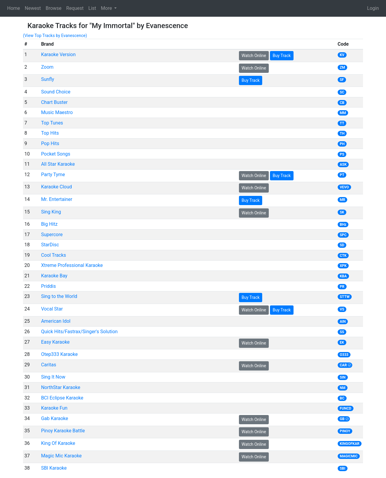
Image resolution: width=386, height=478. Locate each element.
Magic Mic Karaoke (61, 456)
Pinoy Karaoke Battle (63, 431)
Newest (33, 8)
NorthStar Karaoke (60, 387)
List (92, 8)
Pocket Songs (55, 154)
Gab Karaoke (54, 418)
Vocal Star (52, 309)
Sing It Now (53, 377)
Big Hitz (49, 224)
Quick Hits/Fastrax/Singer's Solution (79, 331)
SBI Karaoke (54, 468)
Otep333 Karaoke (59, 354)
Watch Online (254, 55)
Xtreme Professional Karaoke (72, 265)
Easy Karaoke (55, 342)
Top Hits (50, 133)
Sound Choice (55, 92)
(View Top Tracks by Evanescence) (55, 35)
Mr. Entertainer (56, 199)
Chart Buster (54, 102)
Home (13, 8)
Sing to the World (59, 296)
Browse (53, 8)
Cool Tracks (53, 255)
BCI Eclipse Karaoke (62, 398)
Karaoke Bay (54, 276)
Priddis (48, 286)
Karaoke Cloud (56, 187)
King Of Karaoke (58, 443)
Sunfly (47, 79)
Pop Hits (50, 143)
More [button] (107, 8)
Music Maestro (57, 112)
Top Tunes (52, 123)
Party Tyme (53, 174)
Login (373, 8)
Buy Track (282, 55)
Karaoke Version (58, 54)
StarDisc (50, 245)
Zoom (47, 67)
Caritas (48, 365)
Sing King (51, 212)
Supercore (52, 234)
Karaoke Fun (54, 408)
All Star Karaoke (58, 164)
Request (75, 8)
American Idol (56, 321)
